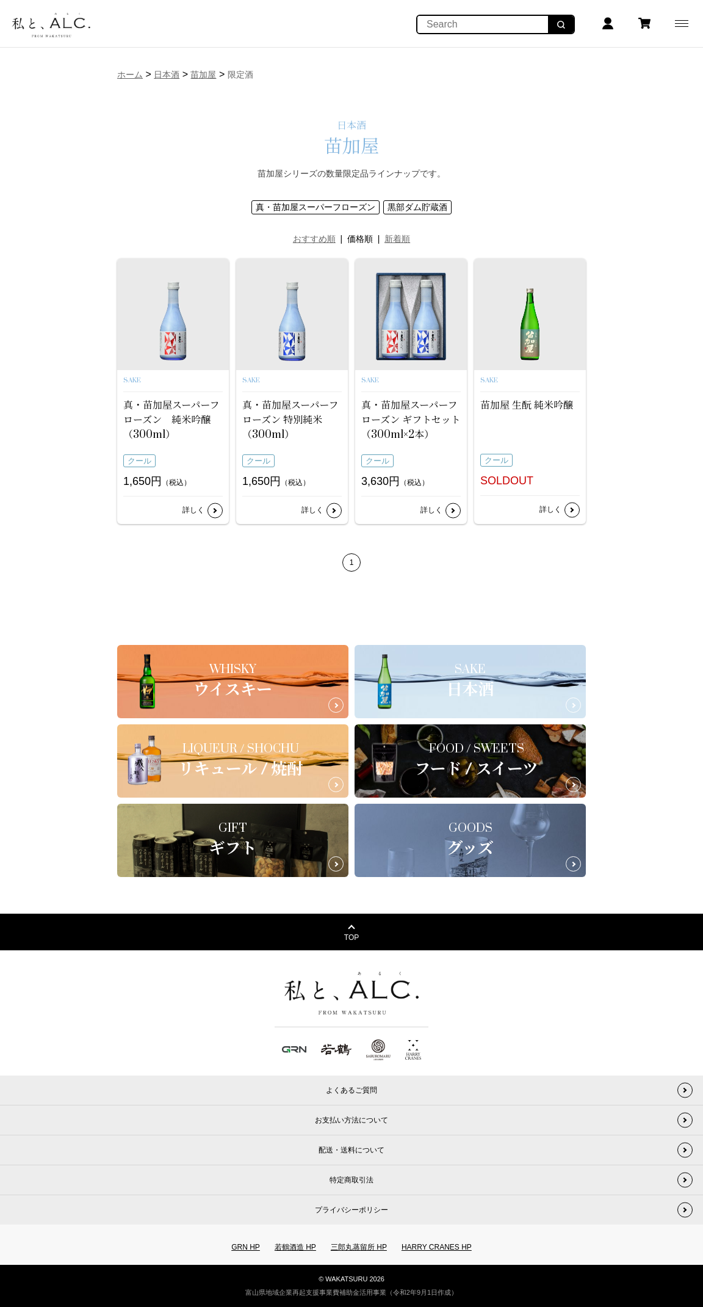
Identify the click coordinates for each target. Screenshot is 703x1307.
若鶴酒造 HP (295, 1247)
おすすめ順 (314, 239)
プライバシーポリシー (351, 1210)
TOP (351, 937)
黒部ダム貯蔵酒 (417, 207)
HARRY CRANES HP (437, 1247)
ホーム (130, 74)
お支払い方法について (351, 1120)
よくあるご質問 (351, 1090)
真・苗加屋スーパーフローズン (315, 207)
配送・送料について (351, 1150)
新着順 (397, 239)
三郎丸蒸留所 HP (359, 1247)
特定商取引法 (351, 1180)
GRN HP (245, 1247)
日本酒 (166, 74)
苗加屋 (203, 74)
